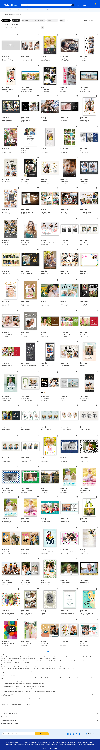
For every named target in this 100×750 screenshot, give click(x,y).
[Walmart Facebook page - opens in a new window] (68, 733)
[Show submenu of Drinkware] (80, 10)
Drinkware (77, 9)
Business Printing (91, 9)
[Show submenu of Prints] (25, 10)
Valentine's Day (12, 9)
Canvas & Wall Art (45, 9)
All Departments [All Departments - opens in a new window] (10, 742)
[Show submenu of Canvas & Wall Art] (49, 10)
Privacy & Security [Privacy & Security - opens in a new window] (29, 744)
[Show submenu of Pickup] (20, 10)
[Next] (54, 651)
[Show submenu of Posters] (40, 10)
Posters (38, 9)
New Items (6, 9)
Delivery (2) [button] (16, 20)
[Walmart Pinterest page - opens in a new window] (74, 733)
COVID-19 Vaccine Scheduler (59, 742)
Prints (23, 9)
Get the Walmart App (11, 744)
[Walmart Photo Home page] (11, 5)
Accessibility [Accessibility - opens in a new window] (80, 742)
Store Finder (18, 0)
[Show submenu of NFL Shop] (86, 10)
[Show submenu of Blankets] (55, 10)
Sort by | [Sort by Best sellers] (86, 20)
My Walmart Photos (32, 0)
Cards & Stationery (31, 9)
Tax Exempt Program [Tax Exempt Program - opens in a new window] (87, 742)
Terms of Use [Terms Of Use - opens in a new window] (21, 744)
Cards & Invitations (6, 14)
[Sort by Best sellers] (93, 20)
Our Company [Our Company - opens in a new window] (32, 742)
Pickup (18, 9)
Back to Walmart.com (8, 0)
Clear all (68, 20)
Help (78, 5)
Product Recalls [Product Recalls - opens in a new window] (71, 742)
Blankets (53, 9)
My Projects (24, 0)
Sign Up (42, 733)
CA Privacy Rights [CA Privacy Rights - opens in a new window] (39, 744)
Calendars (71, 9)
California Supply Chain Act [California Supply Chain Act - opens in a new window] (51, 744)
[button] (11, 35)
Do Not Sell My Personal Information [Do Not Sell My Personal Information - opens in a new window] (68, 744)
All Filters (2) (6, 20)
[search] (42, 28)
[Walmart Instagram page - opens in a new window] (79, 733)
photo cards (25, 694)
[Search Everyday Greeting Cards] (21, 28)
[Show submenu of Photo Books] (63, 10)
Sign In (94, 0)
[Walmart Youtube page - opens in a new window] (77, 733)
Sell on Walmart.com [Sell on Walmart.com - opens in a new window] (42, 742)
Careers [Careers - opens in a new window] (26, 742)
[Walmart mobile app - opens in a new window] (90, 733)
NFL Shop (84, 9)
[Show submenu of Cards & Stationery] (35, 10)
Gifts (66, 9)
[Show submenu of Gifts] (67, 10)
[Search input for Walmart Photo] (46, 5)
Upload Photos (40, 0)
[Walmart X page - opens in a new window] (71, 733)
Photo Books (59, 9)
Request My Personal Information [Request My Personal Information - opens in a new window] (86, 744)
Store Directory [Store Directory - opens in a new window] (18, 742)
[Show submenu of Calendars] (73, 10)
